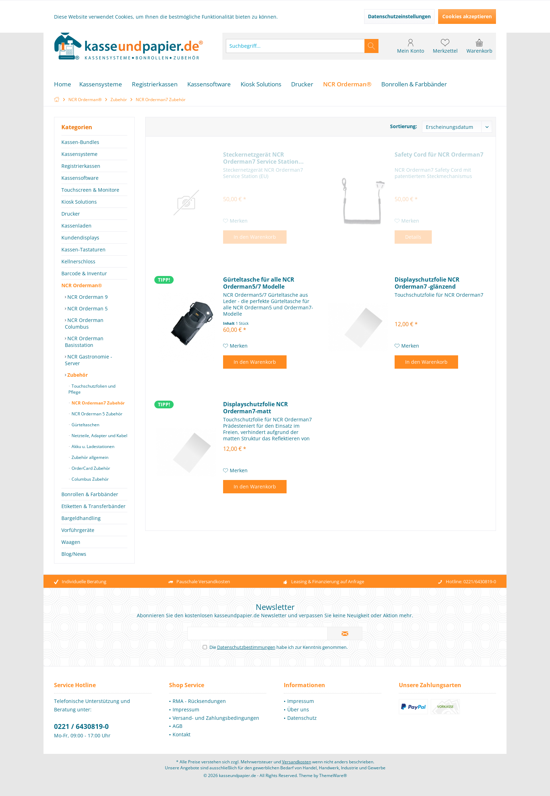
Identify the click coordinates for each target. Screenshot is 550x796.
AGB (177, 733)
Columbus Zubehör (90, 479)
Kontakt (181, 741)
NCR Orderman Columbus (84, 323)
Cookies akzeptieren (467, 16)
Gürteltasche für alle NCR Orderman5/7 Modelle (258, 283)
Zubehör (77, 374)
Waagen (70, 542)
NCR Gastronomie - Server (88, 360)
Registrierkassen (80, 166)
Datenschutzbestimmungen (246, 654)
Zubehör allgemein (89, 457)
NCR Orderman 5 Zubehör (96, 414)
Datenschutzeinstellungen (399, 16)
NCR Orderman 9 (87, 297)
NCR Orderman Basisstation (84, 341)
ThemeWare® (333, 782)
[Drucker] (302, 84)
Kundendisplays (80, 237)
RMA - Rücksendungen (199, 708)
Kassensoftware (80, 178)
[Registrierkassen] (154, 84)
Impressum (186, 716)
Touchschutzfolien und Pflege (91, 389)
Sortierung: (403, 126)
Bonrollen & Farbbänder (89, 494)
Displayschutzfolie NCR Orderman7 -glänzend (427, 283)
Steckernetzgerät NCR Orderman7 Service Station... (263, 158)
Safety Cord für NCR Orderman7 (439, 154)
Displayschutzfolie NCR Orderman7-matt (255, 408)
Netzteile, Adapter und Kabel (99, 436)
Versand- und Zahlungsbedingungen (216, 725)
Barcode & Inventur (84, 273)
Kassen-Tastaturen (83, 249)
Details (413, 236)
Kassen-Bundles (80, 142)
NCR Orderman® (81, 285)
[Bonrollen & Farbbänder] (414, 84)
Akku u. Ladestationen (92, 446)
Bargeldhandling (81, 518)
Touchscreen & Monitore (90, 189)
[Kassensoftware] (209, 84)
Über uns (298, 716)
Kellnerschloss (78, 261)
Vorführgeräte (77, 530)
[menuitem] (479, 46)
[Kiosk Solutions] (261, 84)
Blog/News (73, 554)
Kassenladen (76, 225)
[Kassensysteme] (100, 84)
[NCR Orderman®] (347, 84)
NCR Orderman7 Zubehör (98, 403)
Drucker (70, 213)
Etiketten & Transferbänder (93, 506)
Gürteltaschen (85, 425)
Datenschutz (302, 725)
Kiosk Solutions (79, 201)
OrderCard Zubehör (90, 468)
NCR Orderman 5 (87, 308)
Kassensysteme (79, 154)
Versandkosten (296, 769)
